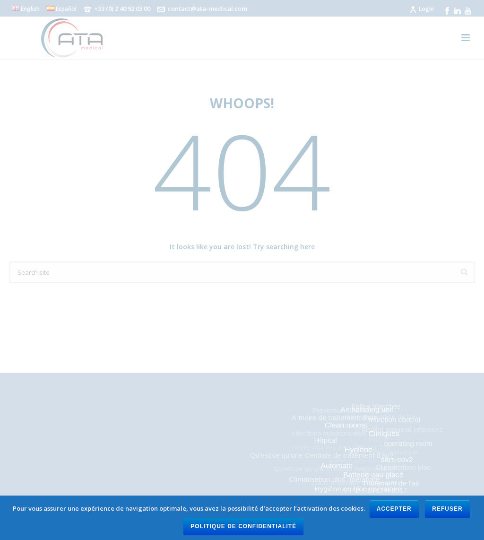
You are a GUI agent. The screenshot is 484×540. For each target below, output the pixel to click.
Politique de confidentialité (243, 526)
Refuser (447, 508)
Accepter (394, 508)
